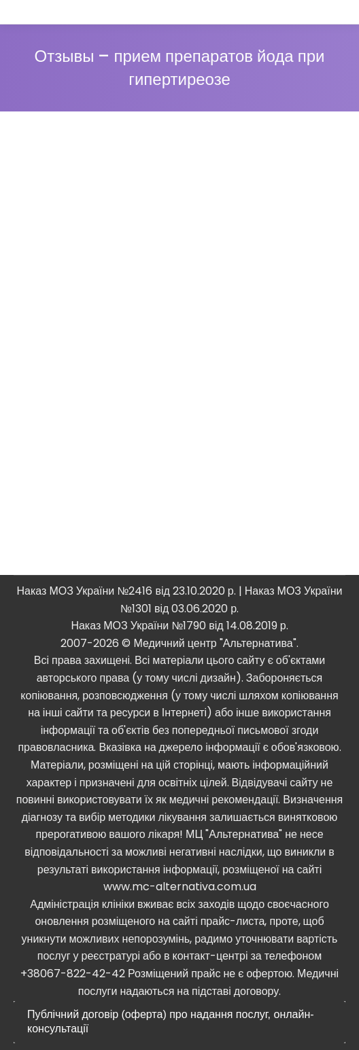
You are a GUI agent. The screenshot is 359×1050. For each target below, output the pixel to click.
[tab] (179, 1022)
